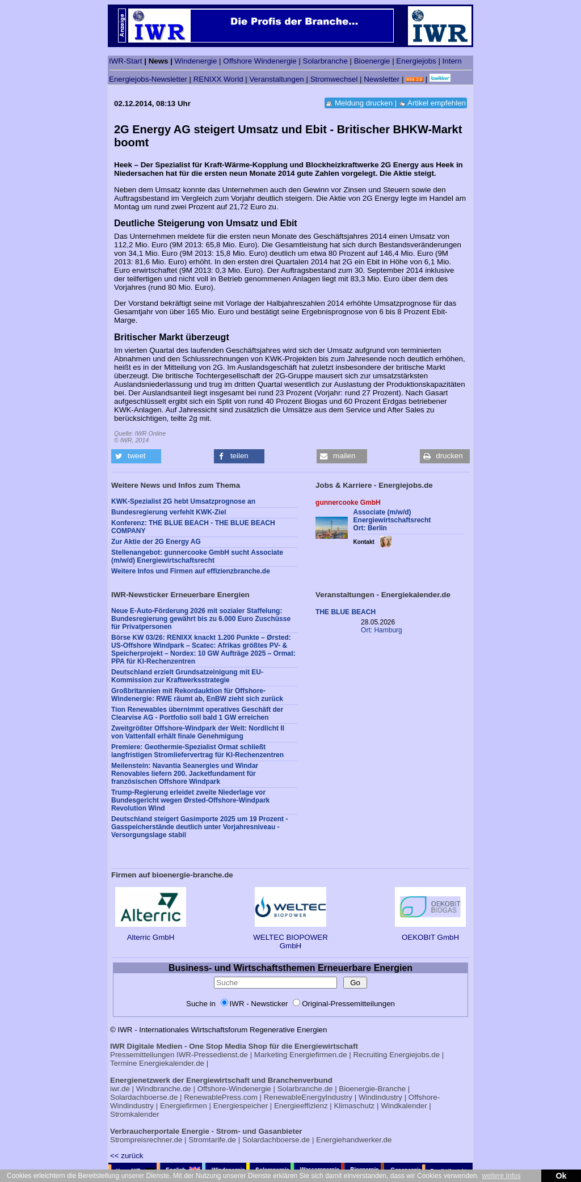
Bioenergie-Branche (372, 1088)
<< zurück (127, 1155)
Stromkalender (134, 1114)
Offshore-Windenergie (234, 1088)
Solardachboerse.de (144, 1097)
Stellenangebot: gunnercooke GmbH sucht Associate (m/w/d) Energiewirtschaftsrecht (197, 556)
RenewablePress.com (221, 1097)
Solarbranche (325, 61)
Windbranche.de (163, 1088)
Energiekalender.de (171, 1063)
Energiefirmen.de (318, 1054)
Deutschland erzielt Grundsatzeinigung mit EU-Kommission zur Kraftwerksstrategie (187, 676)
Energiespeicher (240, 1105)
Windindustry (380, 1097)
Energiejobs (416, 61)
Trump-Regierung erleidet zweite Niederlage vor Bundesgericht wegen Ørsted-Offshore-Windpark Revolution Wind (190, 800)
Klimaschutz (354, 1105)
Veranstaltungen (276, 79)
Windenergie (196, 61)
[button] (136, 456)
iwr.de (120, 1088)
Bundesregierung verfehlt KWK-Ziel (168, 512)
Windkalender (404, 1105)
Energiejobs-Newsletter (148, 79)
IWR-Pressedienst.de (212, 1054)
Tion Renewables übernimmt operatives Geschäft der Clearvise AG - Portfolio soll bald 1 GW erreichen (197, 713)
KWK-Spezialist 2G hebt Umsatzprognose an (183, 501)
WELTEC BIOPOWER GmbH (290, 937)
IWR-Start (125, 61)
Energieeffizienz (301, 1105)
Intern (452, 61)
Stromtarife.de (212, 1139)
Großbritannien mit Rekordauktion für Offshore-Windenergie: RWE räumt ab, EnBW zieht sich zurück (197, 695)
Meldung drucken (364, 103)
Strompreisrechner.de (146, 1139)
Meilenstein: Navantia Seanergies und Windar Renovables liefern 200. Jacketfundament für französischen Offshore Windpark (184, 774)
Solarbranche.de (305, 1088)
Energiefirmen (183, 1105)
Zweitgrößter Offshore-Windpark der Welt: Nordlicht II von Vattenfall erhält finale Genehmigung (197, 732)
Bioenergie (372, 61)
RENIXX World (218, 79)
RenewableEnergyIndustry (308, 1097)
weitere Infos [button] (501, 1176)
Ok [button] (560, 1175)
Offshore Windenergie (259, 61)
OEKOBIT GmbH (430, 933)
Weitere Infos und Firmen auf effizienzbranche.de (190, 571)
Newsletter (381, 79)
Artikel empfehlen (436, 103)
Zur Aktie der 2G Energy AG (156, 542)
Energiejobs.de (414, 1054)
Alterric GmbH (150, 933)
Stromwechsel (334, 79)
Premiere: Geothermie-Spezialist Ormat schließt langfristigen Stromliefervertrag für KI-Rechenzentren (197, 751)
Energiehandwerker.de (353, 1139)
